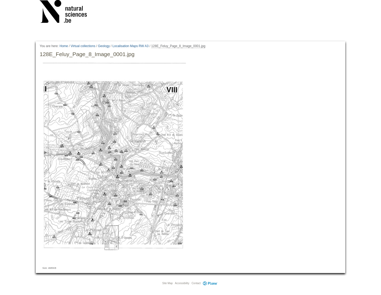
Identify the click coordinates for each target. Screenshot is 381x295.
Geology (104, 46)
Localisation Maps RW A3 (130, 46)
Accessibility (182, 283)
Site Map (167, 283)
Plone (210, 283)
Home (64, 46)
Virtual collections (83, 46)
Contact (196, 283)
